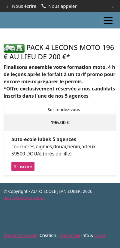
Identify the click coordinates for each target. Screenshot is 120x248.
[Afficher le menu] (108, 20)
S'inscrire (23, 166)
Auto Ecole (70, 235)
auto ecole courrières (24, 197)
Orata (99, 235)
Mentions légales (20, 235)
